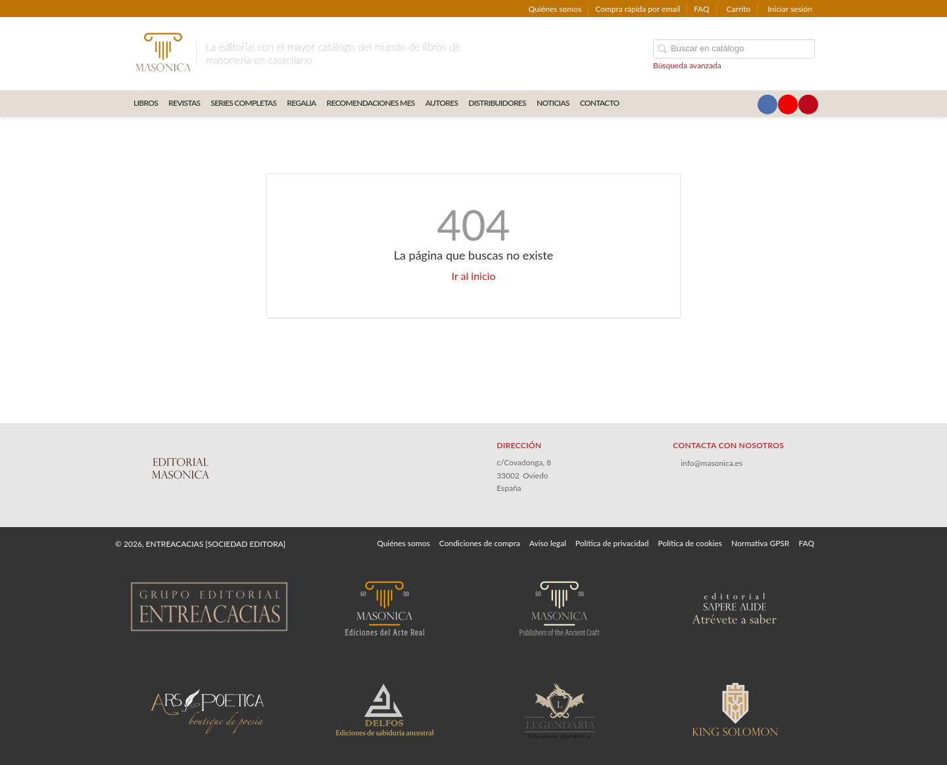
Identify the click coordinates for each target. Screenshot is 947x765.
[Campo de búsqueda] (734, 48)
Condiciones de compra (479, 543)
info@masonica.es (711, 463)
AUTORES (441, 103)
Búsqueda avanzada (687, 65)
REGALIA (301, 103)
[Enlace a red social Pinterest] (808, 104)
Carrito (739, 9)
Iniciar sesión (789, 9)
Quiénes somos (555, 9)
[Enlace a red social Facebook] (767, 104)
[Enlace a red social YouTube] (788, 104)
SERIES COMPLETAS (243, 103)
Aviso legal (547, 543)
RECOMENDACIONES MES (371, 103)
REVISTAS (184, 103)
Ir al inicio (474, 275)
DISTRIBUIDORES (497, 103)
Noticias (553, 103)
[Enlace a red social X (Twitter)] (747, 104)
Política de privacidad (612, 543)
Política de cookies (690, 543)
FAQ (702, 9)
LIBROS (146, 103)
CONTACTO (599, 103)
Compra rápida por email (637, 9)
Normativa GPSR (760, 543)
